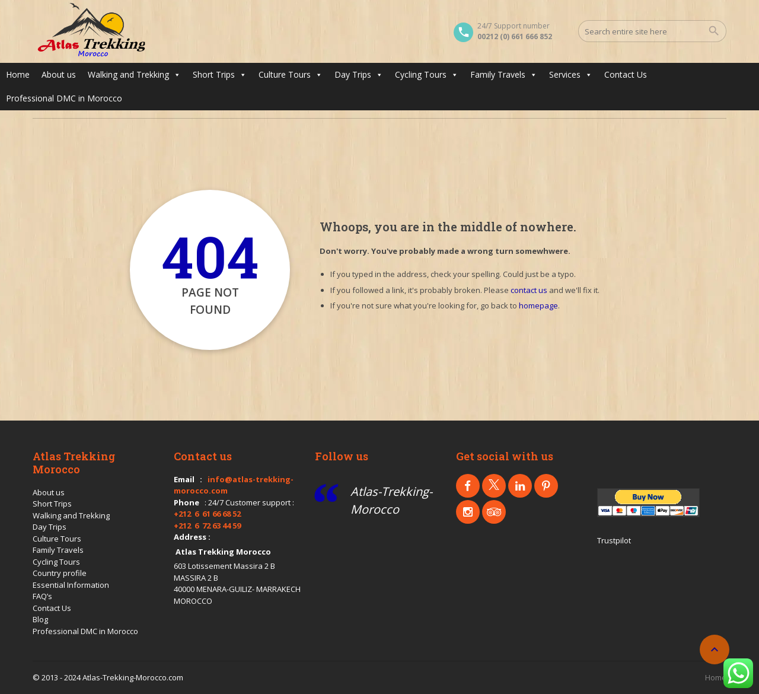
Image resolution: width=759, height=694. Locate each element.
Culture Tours (291, 75)
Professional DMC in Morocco (64, 98)
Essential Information (71, 585)
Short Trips (220, 75)
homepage (538, 305)
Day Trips (358, 75)
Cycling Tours (426, 75)
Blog (40, 619)
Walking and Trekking (134, 75)
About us (59, 74)
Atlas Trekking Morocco (223, 551)
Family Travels (503, 75)
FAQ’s (42, 596)
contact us (529, 290)
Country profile (60, 573)
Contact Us (625, 74)
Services (570, 75)
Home (18, 74)
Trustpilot (614, 540)
